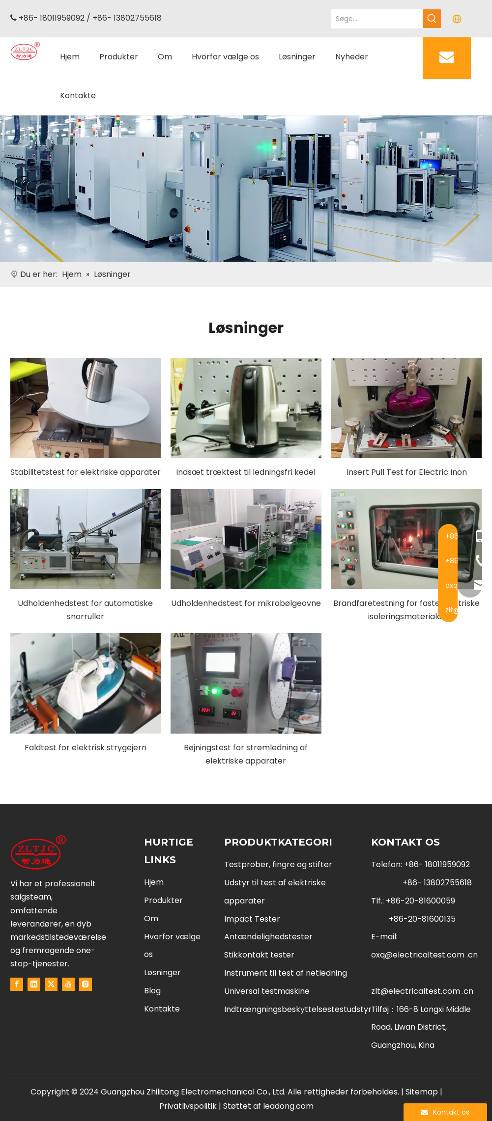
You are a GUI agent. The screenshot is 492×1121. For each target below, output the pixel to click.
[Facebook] (16, 984)
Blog (152, 990)
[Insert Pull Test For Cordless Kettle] (246, 408)
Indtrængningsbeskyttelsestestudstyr (298, 1009)
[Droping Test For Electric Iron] (85, 683)
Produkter (163, 900)
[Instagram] (85, 984)
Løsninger (162, 972)
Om (151, 918)
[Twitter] (51, 984)
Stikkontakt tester (259, 954)
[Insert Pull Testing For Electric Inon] (406, 408)
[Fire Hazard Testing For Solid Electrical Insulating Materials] (406, 539)
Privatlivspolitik (189, 1106)
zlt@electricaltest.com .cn (422, 991)
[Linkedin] (34, 984)
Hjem (154, 882)
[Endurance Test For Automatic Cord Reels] (85, 539)
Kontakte (162, 1008)
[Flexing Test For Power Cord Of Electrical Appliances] (246, 683)
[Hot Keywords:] (432, 18)
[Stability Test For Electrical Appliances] (85, 408)
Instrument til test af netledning (285, 973)
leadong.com (288, 1106)
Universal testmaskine (267, 991)
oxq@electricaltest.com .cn (424, 954)
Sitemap (421, 1091)
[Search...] (377, 18)
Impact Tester (252, 919)
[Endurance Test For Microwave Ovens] (246, 539)
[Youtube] (68, 984)
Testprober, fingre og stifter (278, 864)
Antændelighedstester (268, 936)
